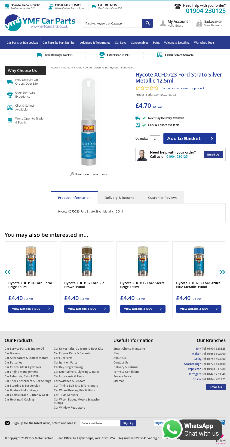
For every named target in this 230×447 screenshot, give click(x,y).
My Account (178, 21)
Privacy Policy (122, 376)
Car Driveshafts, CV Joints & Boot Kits (78, 349)
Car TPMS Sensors (66, 395)
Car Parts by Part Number (59, 42)
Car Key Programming (68, 367)
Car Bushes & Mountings (21, 390)
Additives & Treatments (95, 42)
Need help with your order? (204, 5)
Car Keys (120, 42)
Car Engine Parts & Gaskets (72, 353)
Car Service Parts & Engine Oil (24, 349)
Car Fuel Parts (63, 358)
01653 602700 (216, 354)
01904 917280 (216, 369)
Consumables (139, 42)
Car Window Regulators (69, 408)
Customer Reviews (162, 197)
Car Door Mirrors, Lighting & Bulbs (76, 372)
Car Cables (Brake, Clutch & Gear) (27, 395)
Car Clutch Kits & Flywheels (23, 367)
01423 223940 (216, 374)
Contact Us (120, 362)
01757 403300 (216, 359)
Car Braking (12, 353)
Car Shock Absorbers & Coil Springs (28, 381)
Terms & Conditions (126, 372)
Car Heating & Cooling (19, 399)
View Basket (213, 25)
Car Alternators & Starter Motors (26, 358)
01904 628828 (216, 349)
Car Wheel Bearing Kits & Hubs (74, 390)
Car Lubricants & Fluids (69, 376)
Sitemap (118, 381)
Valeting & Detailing (177, 42)
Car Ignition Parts (65, 362)
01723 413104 (216, 364)
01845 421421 (216, 379)
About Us (119, 358)
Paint (156, 42)
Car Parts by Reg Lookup (22, 42)
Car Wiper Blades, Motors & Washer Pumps (77, 401)
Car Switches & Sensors (69, 381)
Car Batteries (13, 362)
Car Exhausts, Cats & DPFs (22, 376)
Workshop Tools (204, 42)
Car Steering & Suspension (22, 386)
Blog (116, 353)
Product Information (74, 197)
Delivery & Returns (119, 197)
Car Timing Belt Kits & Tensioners (76, 386)
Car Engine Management (21, 372)
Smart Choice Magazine (129, 349)
